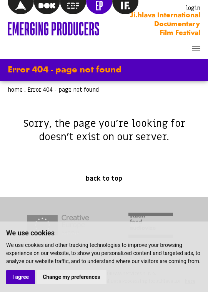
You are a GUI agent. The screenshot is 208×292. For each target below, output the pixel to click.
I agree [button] (20, 277)
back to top (104, 179)
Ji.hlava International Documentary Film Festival (165, 24)
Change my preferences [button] (71, 277)
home (15, 90)
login (193, 8)
